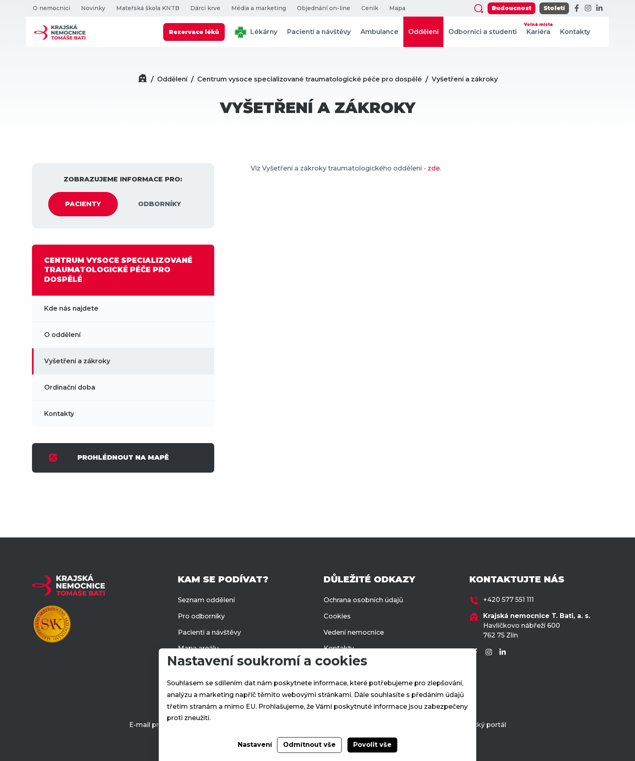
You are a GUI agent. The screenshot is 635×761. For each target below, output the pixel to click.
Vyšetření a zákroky (465, 79)
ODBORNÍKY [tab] (159, 204)
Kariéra (538, 28)
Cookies (337, 616)
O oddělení (62, 335)
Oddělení (423, 32)
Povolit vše (372, 744)
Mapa (397, 8)
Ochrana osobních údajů (363, 600)
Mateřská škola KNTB (147, 8)
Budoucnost (511, 8)
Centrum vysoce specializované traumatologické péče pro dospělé (309, 79)
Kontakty (575, 32)
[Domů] (142, 79)
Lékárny (255, 32)
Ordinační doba (69, 387)
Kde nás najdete (71, 308)
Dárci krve (205, 8)
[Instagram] (588, 8)
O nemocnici (51, 8)
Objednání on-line (323, 8)
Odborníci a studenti (482, 32)
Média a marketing (258, 8)
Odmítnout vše (309, 744)
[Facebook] (576, 8)
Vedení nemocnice (354, 632)
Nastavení (255, 744)
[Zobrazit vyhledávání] (479, 8)
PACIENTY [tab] (83, 204)
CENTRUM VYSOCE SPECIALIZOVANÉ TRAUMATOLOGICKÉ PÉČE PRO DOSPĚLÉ (118, 270)
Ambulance (379, 32)
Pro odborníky (201, 616)
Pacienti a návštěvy (319, 32)
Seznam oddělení (206, 600)
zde (434, 168)
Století (554, 8)
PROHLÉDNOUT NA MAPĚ (108, 458)
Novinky (93, 8)
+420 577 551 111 (508, 599)
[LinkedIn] (599, 8)
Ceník (369, 8)
